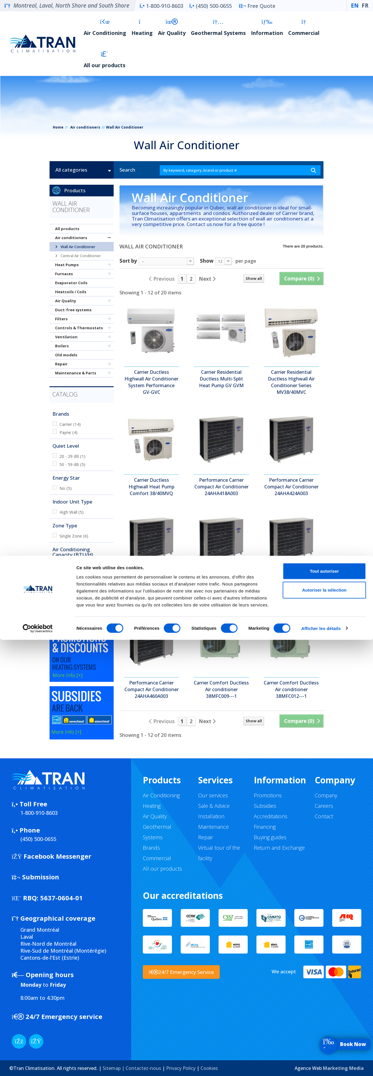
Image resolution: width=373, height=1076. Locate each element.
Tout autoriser (324, 1007)
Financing (265, 826)
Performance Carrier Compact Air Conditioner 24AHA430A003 (151, 588)
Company (326, 795)
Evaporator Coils (71, 282)
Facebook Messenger (51, 856)
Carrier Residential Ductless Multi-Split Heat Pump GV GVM (221, 379)
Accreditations (270, 816)
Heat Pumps (67, 264)
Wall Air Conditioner (77, 246)
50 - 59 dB (72, 464)
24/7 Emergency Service (181, 972)
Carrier (70, 424)
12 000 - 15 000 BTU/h (84, 573)
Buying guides (270, 837)
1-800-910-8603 (161, 5)
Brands (151, 847)
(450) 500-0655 (210, 5)
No (65, 488)
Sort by (128, 260)
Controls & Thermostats (79, 327)
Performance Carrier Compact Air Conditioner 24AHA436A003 (221, 588)
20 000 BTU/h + (77, 589)
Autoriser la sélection (324, 1026)
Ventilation (66, 336)
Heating (142, 27)
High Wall (71, 512)
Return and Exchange (279, 847)
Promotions (268, 795)
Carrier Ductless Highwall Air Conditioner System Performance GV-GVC (151, 382)
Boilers (62, 345)
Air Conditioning (105, 27)
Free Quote (257, 5)
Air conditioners (85, 127)
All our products (104, 60)
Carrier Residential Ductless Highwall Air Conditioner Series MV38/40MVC (291, 382)
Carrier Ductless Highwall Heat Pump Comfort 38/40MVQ (151, 487)
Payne (68, 432)
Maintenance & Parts (75, 373)
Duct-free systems (73, 309)
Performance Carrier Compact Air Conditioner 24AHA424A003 (291, 487)
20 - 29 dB (72, 456)
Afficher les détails (321, 1064)
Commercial (303, 27)
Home (58, 127)
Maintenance (213, 826)
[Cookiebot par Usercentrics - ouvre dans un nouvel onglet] (37, 1064)
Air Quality (172, 27)
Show (207, 260)
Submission (35, 876)
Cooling (69, 613)
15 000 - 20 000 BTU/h (84, 581)
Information (267, 27)
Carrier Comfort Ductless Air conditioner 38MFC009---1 (221, 689)
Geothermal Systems (218, 27)
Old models (66, 355)
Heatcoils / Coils (70, 291)
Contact (324, 816)
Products (74, 190)
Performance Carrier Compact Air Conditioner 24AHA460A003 (151, 689)
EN (355, 5)
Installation (211, 816)
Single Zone (73, 536)
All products (67, 228)
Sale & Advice (214, 805)
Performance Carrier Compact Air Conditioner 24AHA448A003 (291, 588)
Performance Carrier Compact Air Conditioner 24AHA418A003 (221, 487)
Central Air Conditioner (80, 255)
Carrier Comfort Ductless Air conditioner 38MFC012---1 (291, 689)
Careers (324, 805)
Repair (61, 364)
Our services (213, 795)
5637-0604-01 (47, 897)
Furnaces (64, 273)
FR (365, 5)
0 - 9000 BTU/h (77, 565)
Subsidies (265, 805)
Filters (61, 318)
